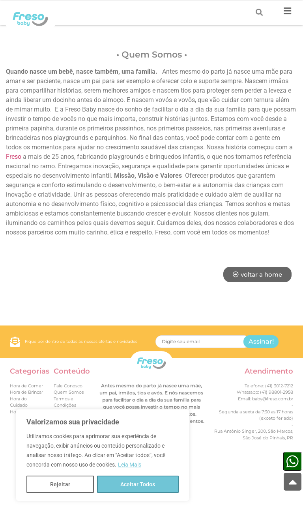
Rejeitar (60, 484)
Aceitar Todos (137, 484)
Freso (13, 156)
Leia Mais (129, 464)
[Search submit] (259, 12)
